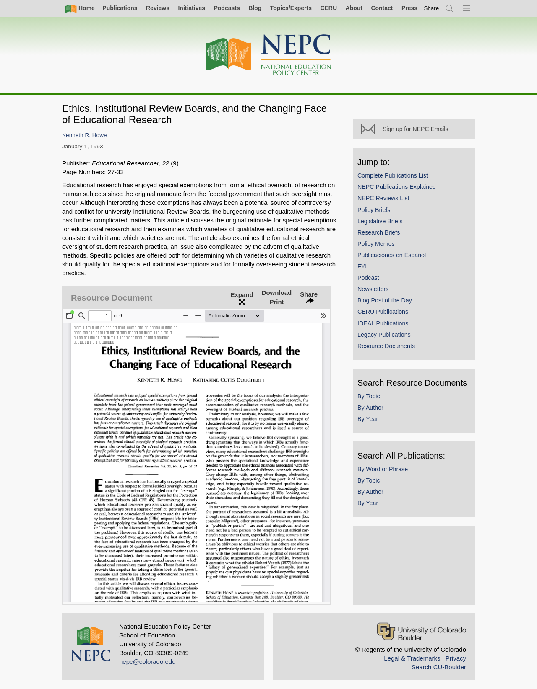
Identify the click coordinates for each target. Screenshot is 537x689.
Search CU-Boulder (439, 667)
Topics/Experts (291, 8)
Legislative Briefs (380, 221)
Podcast (368, 277)
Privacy (456, 658)
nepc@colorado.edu (147, 661)
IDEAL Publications (382, 323)
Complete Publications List (392, 175)
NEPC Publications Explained (396, 186)
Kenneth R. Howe (84, 135)
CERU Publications (382, 311)
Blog (254, 8)
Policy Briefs (373, 209)
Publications (119, 8)
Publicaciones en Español (391, 255)
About (354, 8)
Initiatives (191, 8)
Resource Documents (386, 346)
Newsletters (372, 289)
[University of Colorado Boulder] (421, 631)
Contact (382, 8)
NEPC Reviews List (383, 198)
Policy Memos (376, 243)
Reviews (157, 8)
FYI (362, 266)
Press (409, 8)
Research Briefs (378, 232)
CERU (328, 8)
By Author (370, 407)
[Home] (268, 55)
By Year (367, 418)
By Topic (368, 396)
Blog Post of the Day (384, 300)
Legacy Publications (384, 334)
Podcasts (227, 8)
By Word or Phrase (382, 469)
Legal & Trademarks (412, 658)
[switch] (431, 8)
